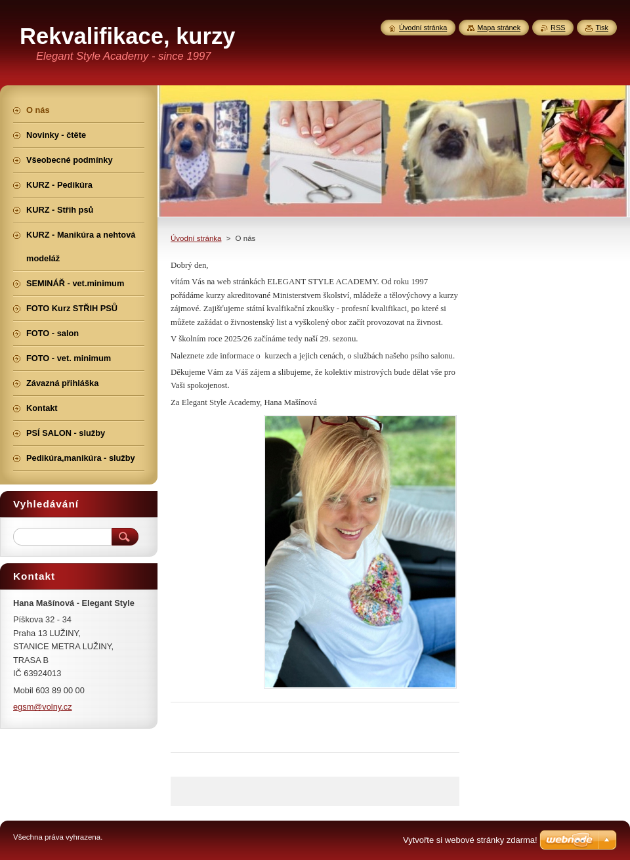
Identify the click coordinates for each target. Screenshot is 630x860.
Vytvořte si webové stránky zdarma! (470, 840)
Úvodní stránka (196, 238)
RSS (558, 28)
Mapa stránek (498, 28)
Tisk (601, 28)
